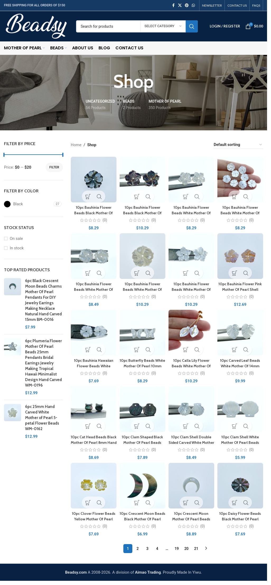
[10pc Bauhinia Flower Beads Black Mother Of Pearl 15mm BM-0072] (142, 179)
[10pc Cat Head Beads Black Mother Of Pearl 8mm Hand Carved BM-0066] (93, 410)
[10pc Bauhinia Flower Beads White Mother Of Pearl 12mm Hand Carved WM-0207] (241, 179)
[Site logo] (36, 25)
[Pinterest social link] (186, 5)
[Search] (137, 26)
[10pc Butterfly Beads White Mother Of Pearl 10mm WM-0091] (142, 333)
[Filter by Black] (28, 204)
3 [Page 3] (147, 549)
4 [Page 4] (157, 549)
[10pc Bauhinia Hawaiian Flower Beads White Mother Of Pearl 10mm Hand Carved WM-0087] (93, 333)
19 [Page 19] (177, 549)
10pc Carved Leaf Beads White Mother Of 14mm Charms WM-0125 (241, 365)
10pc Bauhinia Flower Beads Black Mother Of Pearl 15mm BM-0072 (142, 211)
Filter (54, 167)
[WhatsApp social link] (193, 5)
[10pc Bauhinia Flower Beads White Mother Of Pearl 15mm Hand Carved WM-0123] (142, 256)
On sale (16, 238)
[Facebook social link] (173, 5)
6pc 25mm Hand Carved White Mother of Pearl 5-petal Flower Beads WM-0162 (42, 417)
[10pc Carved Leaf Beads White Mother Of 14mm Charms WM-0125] (241, 333)
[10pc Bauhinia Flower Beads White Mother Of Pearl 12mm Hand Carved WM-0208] (93, 256)
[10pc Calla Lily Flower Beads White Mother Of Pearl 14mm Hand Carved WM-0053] (192, 333)
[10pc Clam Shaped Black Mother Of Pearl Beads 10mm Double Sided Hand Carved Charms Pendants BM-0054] (142, 410)
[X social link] (179, 5)
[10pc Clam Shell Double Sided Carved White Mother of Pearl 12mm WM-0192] (192, 410)
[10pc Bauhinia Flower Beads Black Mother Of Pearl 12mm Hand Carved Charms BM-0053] (93, 179)
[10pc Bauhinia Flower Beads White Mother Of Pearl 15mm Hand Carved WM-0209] (192, 256)
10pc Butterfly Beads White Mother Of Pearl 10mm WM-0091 (142, 365)
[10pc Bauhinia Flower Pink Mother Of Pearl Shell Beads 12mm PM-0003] (241, 256)
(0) (103, 219)
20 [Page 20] (186, 549)
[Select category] (163, 26)
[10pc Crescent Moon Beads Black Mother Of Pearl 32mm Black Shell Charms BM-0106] (142, 487)
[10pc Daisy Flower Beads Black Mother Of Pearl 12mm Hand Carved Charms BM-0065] (241, 487)
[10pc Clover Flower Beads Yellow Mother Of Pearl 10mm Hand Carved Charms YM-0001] (93, 487)
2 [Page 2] (138, 549)
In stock (17, 248)
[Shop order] (238, 145)
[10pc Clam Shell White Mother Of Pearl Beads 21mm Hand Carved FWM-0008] (241, 410)
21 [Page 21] (196, 549)
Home (76, 144)
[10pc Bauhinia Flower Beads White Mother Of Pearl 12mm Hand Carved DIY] (192, 179)
